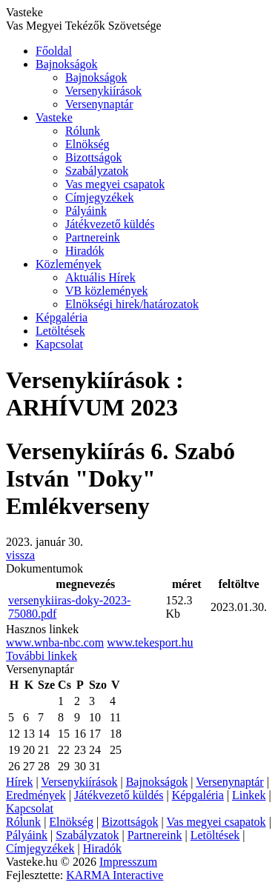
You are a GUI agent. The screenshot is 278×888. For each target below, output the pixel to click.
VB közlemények (106, 290)
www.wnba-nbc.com (55, 642)
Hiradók (84, 250)
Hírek (19, 781)
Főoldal (54, 50)
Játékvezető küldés (109, 224)
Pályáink (86, 210)
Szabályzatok (96, 170)
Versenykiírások (103, 90)
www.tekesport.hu (150, 642)
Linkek (248, 795)
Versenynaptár (99, 104)
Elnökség (87, 144)
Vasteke (54, 117)
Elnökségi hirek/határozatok (132, 304)
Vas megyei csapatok (115, 184)
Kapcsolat (59, 344)
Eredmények (36, 795)
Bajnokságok (67, 64)
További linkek (41, 656)
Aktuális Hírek (100, 277)
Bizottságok (93, 157)
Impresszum (128, 861)
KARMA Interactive (114, 875)
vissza (20, 555)
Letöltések (60, 330)
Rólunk (82, 130)
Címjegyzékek (99, 197)
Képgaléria (61, 317)
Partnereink (92, 237)
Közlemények (69, 264)
